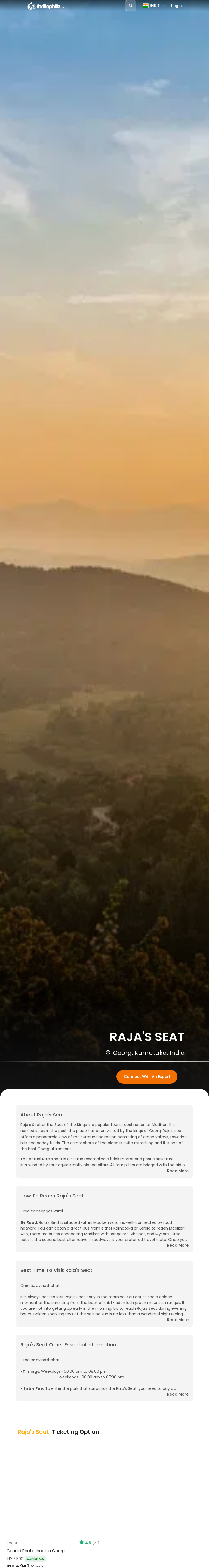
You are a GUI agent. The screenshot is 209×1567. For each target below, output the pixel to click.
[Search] (130, 5)
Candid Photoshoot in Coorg (36, 1550)
